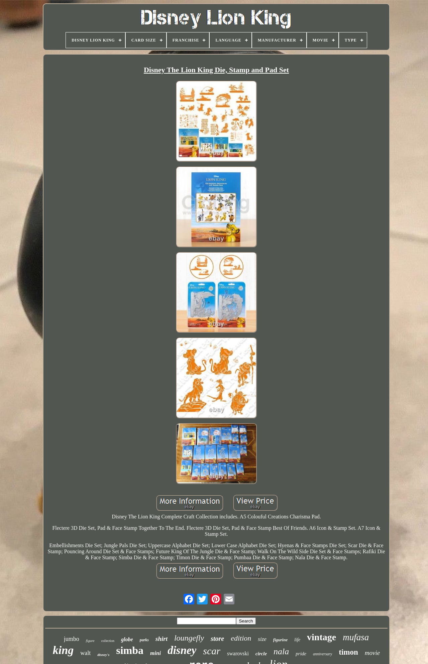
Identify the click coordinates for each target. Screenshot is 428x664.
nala (281, 651)
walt (85, 653)
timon (348, 652)
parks (144, 640)
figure (90, 641)
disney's (103, 655)
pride (301, 653)
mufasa (356, 637)
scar (211, 650)
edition (241, 638)
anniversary (322, 654)
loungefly (189, 638)
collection (107, 641)
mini (155, 653)
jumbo (71, 639)
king (63, 650)
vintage (321, 637)
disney (182, 650)
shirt (161, 638)
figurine (280, 639)
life (297, 639)
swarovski (238, 653)
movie (372, 652)
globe (127, 639)
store (217, 638)
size (262, 639)
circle (261, 653)
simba (129, 650)
